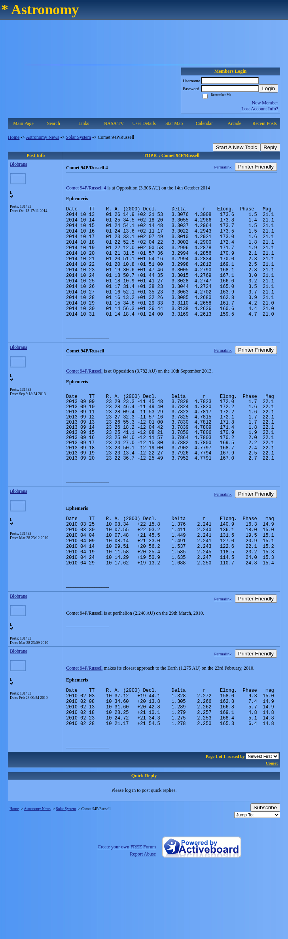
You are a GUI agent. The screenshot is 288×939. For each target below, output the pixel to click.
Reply (270, 147)
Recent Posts (264, 123)
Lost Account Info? (259, 109)
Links (83, 123)
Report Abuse (143, 896)
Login (268, 88)
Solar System (78, 137)
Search (53, 123)
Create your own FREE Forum (127, 889)
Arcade (234, 123)
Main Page (23, 123)
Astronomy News (42, 137)
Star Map (174, 123)
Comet (271, 805)
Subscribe (265, 850)
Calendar (204, 123)
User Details (144, 123)
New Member (265, 103)
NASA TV (114, 123)
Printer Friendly (256, 167)
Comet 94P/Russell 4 (86, 188)
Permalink (222, 167)
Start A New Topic (236, 147)
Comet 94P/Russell (84, 395)
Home (13, 137)
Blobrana (18, 164)
